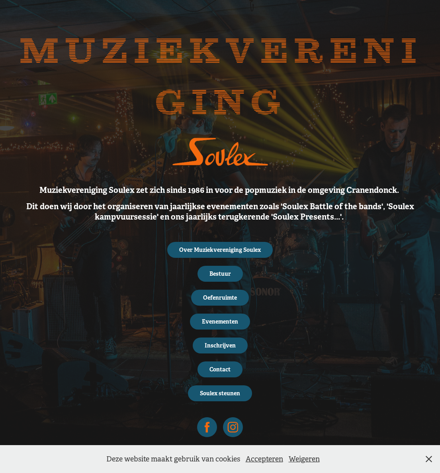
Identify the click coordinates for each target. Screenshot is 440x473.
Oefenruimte (220, 297)
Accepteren (264, 459)
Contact (220, 369)
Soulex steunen (220, 393)
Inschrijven (220, 345)
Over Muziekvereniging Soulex (220, 249)
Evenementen (220, 321)
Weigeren (304, 459)
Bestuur (220, 273)
